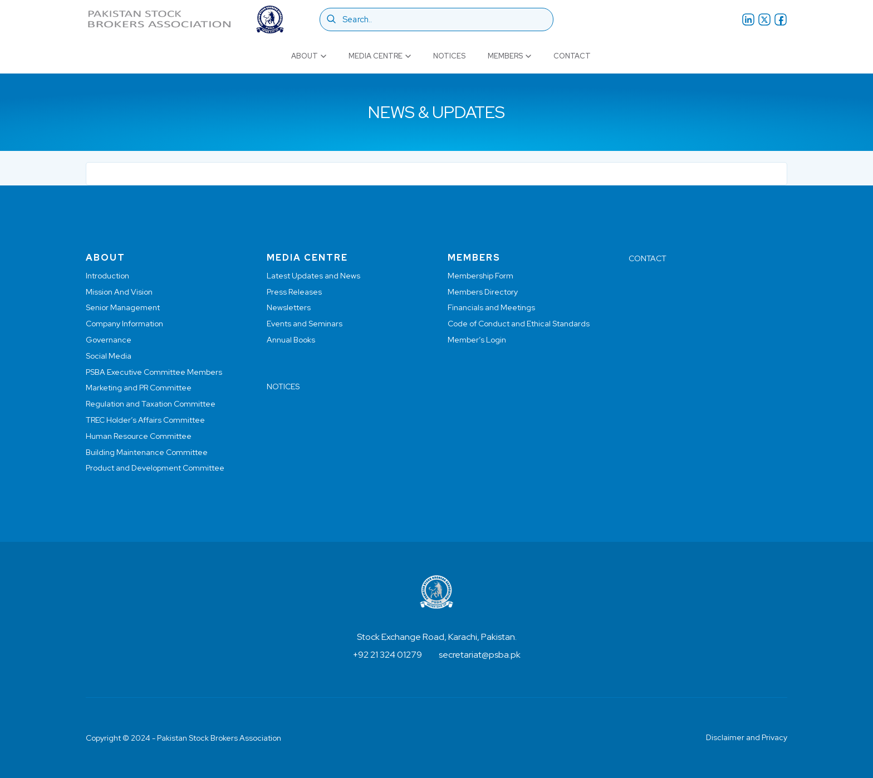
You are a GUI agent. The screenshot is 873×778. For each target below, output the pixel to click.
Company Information (124, 324)
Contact (572, 56)
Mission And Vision (119, 292)
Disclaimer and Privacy (746, 737)
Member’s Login (477, 340)
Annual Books (291, 340)
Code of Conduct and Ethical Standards (519, 324)
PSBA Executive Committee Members (154, 372)
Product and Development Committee (155, 468)
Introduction (107, 276)
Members (509, 56)
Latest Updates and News (313, 276)
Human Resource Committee (139, 436)
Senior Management (123, 307)
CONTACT (647, 258)
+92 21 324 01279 (387, 654)
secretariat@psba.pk (480, 654)
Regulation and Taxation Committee (150, 404)
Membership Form (480, 276)
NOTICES (283, 386)
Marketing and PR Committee (139, 388)
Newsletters (289, 307)
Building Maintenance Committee (147, 452)
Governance (108, 340)
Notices (449, 56)
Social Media (108, 356)
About (308, 56)
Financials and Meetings (491, 307)
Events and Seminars (304, 324)
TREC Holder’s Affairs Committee (145, 420)
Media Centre (380, 56)
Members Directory (483, 292)
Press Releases (294, 292)
